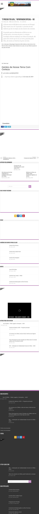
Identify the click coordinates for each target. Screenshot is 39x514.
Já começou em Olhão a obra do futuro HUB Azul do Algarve (22, 333)
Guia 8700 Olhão (13, 269)
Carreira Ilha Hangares (14, 257)
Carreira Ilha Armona (13, 245)
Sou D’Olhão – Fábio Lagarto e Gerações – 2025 (19, 317)
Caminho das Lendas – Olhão (15, 275)
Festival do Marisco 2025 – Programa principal (19, 327)
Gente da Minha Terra (15, 21)
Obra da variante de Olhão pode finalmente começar (22, 474)
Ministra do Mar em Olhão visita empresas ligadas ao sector (31, 174)
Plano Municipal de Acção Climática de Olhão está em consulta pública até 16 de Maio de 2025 (22, 414)
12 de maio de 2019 (28, 76)
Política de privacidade (5, 428)
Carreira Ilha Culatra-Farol (15, 251)
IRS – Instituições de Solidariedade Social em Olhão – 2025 (22, 345)
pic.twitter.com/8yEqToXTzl (10, 73)
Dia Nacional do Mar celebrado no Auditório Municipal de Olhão (7, 174)
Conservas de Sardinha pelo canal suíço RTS (19, 167)
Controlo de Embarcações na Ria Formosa (18, 281)
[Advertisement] (19, 11)
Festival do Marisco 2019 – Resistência (11, 158)
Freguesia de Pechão (14, 501)
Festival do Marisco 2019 (28, 158)
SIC (21, 44)
